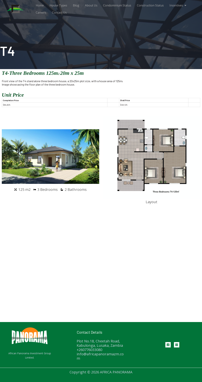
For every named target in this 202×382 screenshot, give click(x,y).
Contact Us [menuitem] (59, 12)
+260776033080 (89, 349)
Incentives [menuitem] (176, 5)
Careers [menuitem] (41, 12)
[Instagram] (176, 344)
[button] (185, 5)
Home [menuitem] (40, 5)
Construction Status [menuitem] (150, 5)
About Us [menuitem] (91, 5)
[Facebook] (168, 344)
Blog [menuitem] (76, 5)
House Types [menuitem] (58, 5)
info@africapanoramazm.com (100, 356)
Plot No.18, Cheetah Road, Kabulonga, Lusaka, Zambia (100, 343)
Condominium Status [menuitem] (117, 5)
